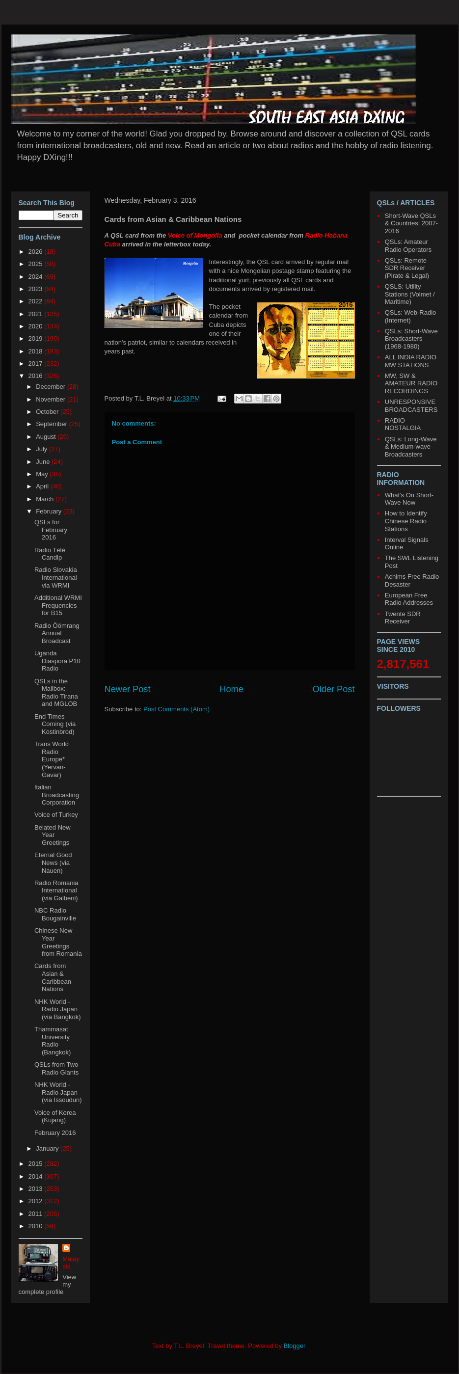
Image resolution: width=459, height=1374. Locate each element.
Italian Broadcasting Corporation (56, 794)
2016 (36, 375)
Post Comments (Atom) (176, 709)
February (49, 511)
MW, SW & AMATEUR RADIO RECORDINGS (411, 383)
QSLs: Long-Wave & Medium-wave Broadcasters (411, 446)
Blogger (294, 1345)
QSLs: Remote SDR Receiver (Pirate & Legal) (407, 268)
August (46, 436)
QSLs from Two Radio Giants (56, 1068)
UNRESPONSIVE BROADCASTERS (411, 405)
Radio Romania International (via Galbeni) (56, 890)
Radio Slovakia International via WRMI (55, 577)
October (48, 411)
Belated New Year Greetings (52, 835)
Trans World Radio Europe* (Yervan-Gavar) (51, 759)
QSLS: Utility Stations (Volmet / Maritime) (410, 294)
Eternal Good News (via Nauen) (53, 862)
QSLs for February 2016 (50, 529)
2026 (36, 251)
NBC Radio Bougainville (55, 914)
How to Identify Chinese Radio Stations (406, 521)
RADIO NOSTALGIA (403, 424)
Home (231, 689)
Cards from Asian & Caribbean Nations (52, 977)
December (51, 386)
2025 (36, 264)
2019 (36, 338)
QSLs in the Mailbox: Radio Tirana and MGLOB (56, 692)
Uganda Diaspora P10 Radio (57, 660)
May (43, 474)
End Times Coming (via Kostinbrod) (55, 724)
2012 (36, 1201)
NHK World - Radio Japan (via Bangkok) (57, 1009)
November (51, 399)
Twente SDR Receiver (403, 617)
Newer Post (128, 689)
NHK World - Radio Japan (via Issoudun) (58, 1092)
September (52, 424)
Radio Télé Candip (49, 554)
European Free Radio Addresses (409, 599)
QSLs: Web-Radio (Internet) (410, 316)
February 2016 (55, 1132)
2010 (36, 1226)
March (45, 499)
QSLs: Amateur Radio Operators (408, 245)
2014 (36, 1176)
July (42, 449)
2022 (36, 301)
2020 (36, 326)
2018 (36, 351)
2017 (36, 363)
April (43, 486)
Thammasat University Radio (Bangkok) (52, 1040)
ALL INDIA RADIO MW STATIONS (410, 361)
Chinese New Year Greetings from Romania (58, 942)
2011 (36, 1213)
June (44, 461)
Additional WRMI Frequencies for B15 (58, 605)
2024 (36, 276)
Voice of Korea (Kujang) (55, 1116)
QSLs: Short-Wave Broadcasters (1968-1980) (411, 338)
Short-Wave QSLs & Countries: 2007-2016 (411, 223)
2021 (36, 314)
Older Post (334, 689)
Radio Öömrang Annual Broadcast (57, 633)
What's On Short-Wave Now (409, 499)
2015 (36, 1163)
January (48, 1148)
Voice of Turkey (56, 814)
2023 (36, 289)
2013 (36, 1188)
